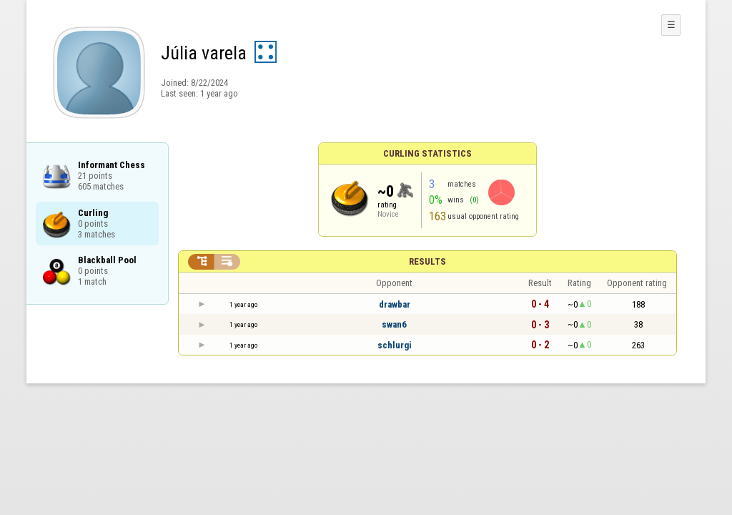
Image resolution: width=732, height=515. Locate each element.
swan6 (394, 324)
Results (427, 261)
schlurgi (394, 345)
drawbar (394, 304)
